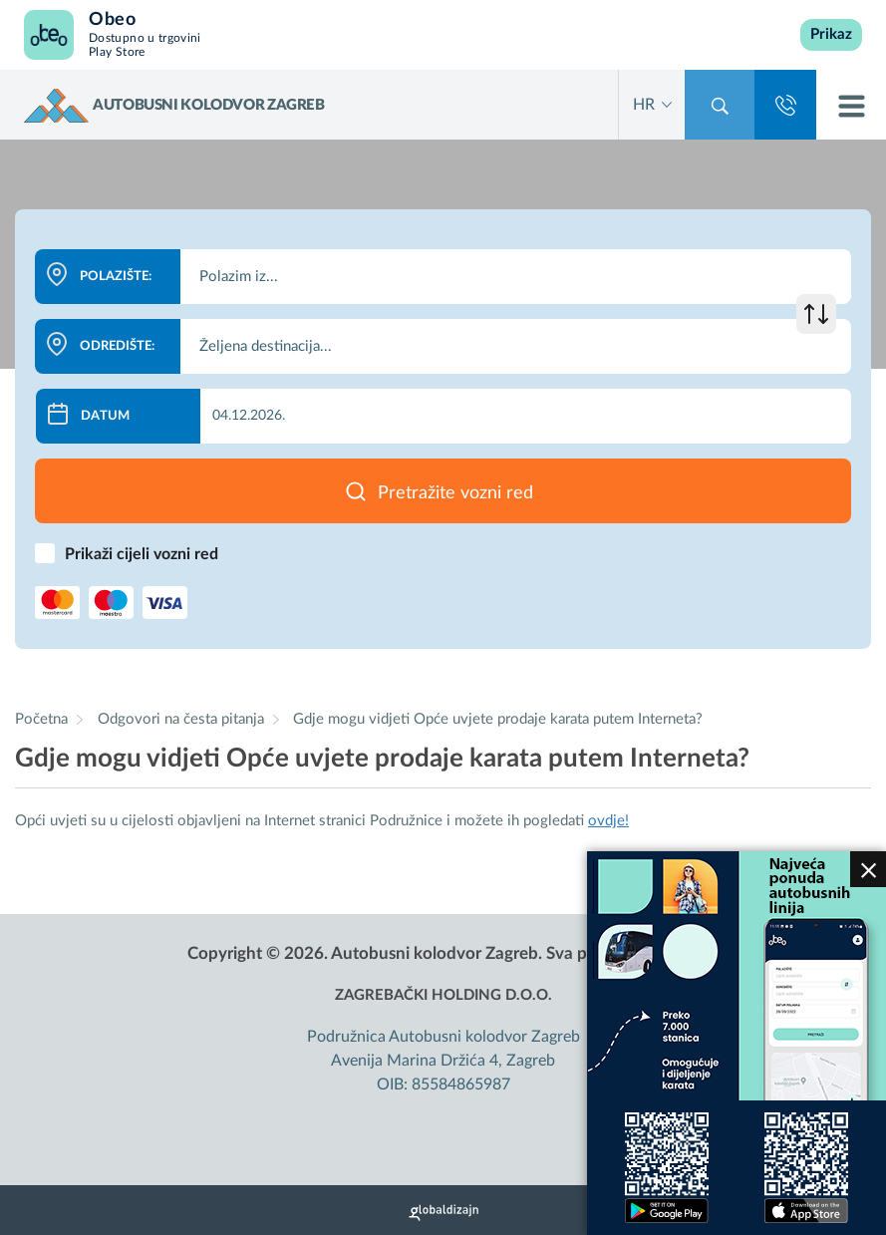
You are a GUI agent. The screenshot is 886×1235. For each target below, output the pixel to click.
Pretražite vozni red (455, 493)
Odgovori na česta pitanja (183, 719)
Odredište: (117, 346)
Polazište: (115, 276)
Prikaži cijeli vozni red (141, 554)
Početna (41, 719)
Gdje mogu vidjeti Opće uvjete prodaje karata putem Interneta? (498, 719)
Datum (105, 416)
